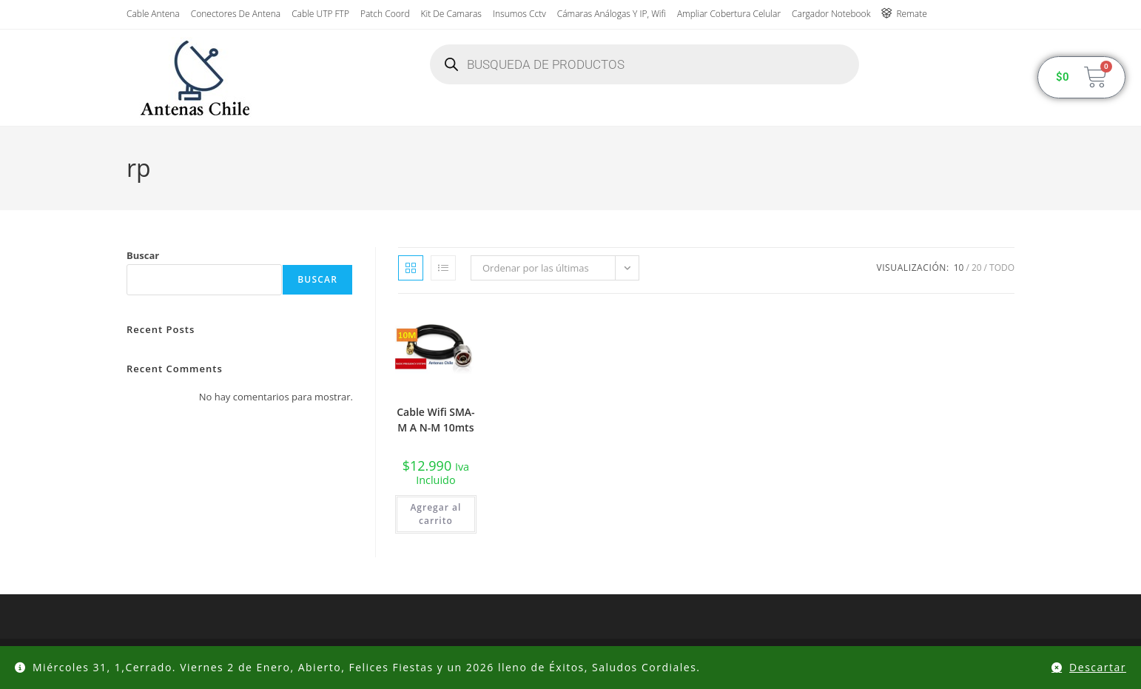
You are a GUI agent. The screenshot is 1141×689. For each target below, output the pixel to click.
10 (959, 267)
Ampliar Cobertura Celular (729, 13)
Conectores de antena (235, 13)
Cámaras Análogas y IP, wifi (611, 13)
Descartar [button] (1097, 667)
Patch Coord (385, 13)
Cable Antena (153, 13)
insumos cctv (519, 13)
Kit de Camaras (451, 13)
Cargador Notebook (831, 13)
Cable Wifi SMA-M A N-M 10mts (435, 419)
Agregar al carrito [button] (435, 514)
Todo (1001, 267)
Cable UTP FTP (320, 13)
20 (977, 267)
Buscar (143, 255)
